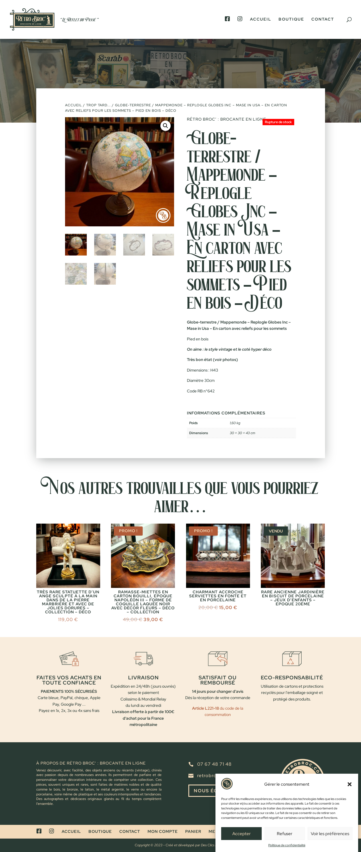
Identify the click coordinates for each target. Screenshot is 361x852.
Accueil (260, 19)
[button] (349, 795)
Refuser (284, 844)
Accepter (241, 844)
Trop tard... (98, 105)
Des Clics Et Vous (213, 845)
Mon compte (163, 831)
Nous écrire (212, 791)
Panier (193, 831)
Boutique (291, 19)
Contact (322, 19)
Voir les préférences (330, 844)
